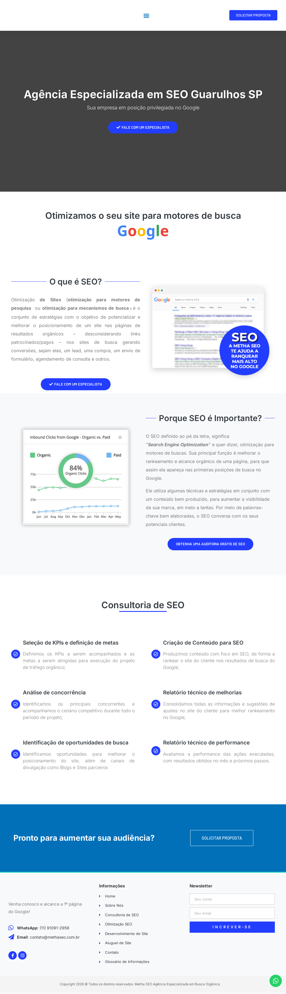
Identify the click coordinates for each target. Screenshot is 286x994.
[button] (146, 15)
